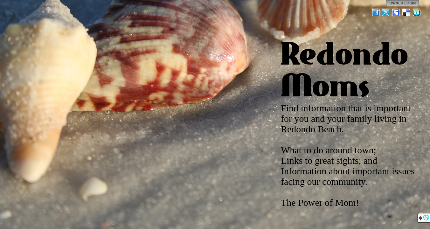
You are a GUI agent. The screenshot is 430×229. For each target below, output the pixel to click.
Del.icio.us (406, 12)
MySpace (396, 12)
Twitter (386, 12)
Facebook (375, 12)
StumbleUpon (416, 12)
